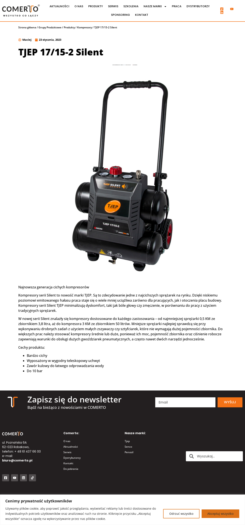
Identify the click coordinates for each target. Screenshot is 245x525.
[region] (122, 510)
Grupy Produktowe (49, 27)
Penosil (129, 452)
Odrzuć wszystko (181, 514)
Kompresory (84, 27)
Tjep (127, 441)
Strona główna (27, 27)
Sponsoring (120, 15)
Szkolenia (130, 6)
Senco (128, 446)
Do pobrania (70, 469)
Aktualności (59, 6)
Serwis (113, 6)
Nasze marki (155, 6)
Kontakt (141, 15)
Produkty (95, 6)
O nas (78, 6)
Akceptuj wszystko (220, 514)
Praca (176, 6)
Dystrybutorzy (198, 6)
